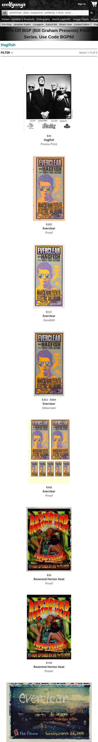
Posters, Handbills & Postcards (18, 19)
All (4, 13)
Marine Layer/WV (61, 19)
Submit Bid (51, 24)
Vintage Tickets (81, 19)
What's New (65, 24)
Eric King (6, 24)
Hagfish (8, 44)
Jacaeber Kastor (22, 24)
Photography (43, 19)
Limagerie (38, 24)
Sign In (82, 4)
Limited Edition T (83, 24)
